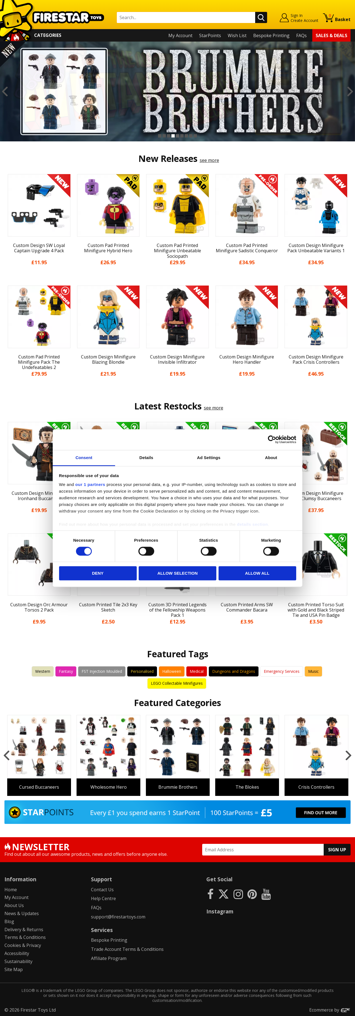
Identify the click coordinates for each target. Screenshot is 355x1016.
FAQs (301, 35)
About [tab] (271, 457)
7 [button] (186, 135)
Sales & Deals (331, 35)
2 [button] (164, 135)
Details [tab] (146, 457)
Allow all (257, 573)
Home (10, 890)
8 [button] (190, 135)
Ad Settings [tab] (208, 457)
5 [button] (177, 135)
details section (252, 524)
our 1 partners (90, 484)
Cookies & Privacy (22, 945)
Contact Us (102, 890)
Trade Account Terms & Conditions (127, 949)
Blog (9, 921)
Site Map (13, 969)
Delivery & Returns (23, 929)
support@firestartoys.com (118, 917)
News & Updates (21, 913)
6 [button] (182, 135)
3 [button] (168, 135)
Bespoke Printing (271, 35)
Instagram (220, 911)
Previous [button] (5, 92)
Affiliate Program (108, 958)
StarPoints (210, 35)
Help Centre (103, 898)
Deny (98, 573)
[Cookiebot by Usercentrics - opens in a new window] (272, 439)
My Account (180, 35)
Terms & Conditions (25, 937)
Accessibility (16, 953)
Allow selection (178, 573)
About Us (14, 905)
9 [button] (195, 135)
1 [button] (159, 135)
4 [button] (173, 135)
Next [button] (350, 92)
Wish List (237, 35)
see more (209, 160)
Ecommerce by (330, 1010)
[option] (177, 91)
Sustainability (18, 961)
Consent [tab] (83, 457)
